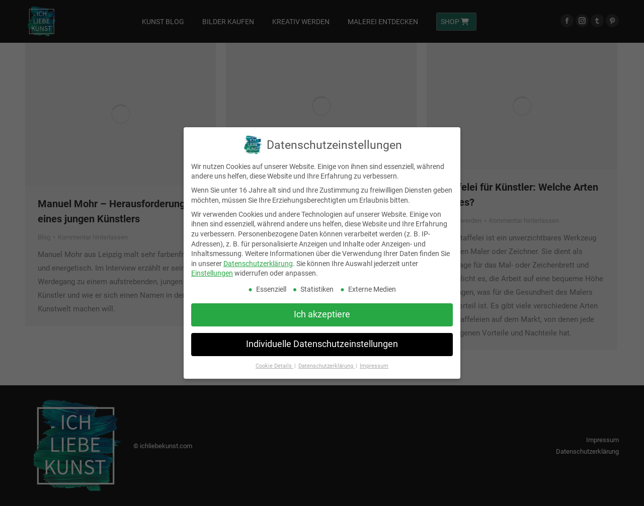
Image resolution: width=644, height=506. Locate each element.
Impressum (374, 366)
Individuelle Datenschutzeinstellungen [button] (322, 344)
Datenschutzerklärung (258, 263)
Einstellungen (212, 273)
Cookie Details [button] (274, 366)
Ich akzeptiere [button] (322, 314)
